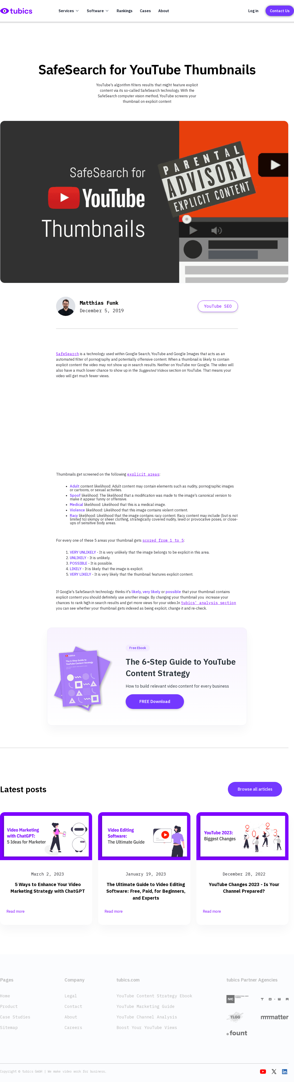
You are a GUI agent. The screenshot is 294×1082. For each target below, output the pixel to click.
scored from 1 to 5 (163, 540)
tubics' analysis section (208, 602)
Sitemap (9, 1027)
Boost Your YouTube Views (146, 1027)
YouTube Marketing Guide (145, 1006)
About (163, 10)
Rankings (125, 10)
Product (9, 1006)
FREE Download (154, 701)
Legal (71, 996)
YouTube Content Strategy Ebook (154, 996)
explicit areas (143, 474)
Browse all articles (254, 789)
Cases (145, 10)
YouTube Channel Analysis (146, 1017)
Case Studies (15, 1017)
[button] (69, 11)
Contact (73, 1006)
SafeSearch (67, 353)
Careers (73, 1027)
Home (5, 996)
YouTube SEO (218, 306)
